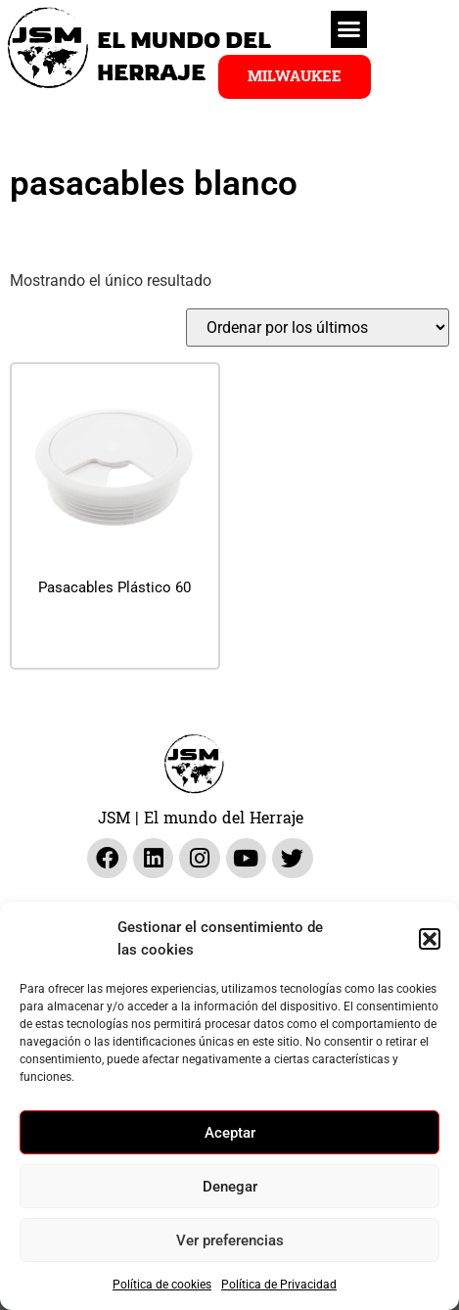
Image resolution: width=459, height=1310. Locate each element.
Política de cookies (162, 1284)
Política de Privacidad (279, 1284)
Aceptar (230, 1133)
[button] (429, 939)
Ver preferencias (230, 1240)
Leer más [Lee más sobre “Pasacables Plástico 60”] (114, 635)
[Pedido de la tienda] (317, 327)
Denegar (230, 1186)
